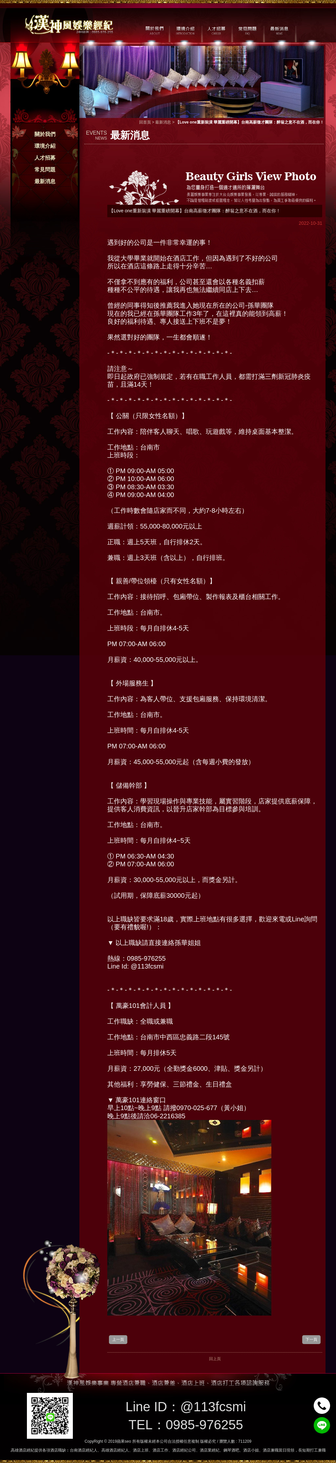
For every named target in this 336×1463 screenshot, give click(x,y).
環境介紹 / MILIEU (185, 30)
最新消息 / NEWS (278, 30)
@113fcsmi (213, 1406)
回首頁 (145, 122)
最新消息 (44, 181)
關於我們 (44, 134)
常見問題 (44, 169)
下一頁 (311, 1339)
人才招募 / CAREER (216, 30)
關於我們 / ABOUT (154, 30)
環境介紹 (44, 146)
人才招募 (44, 158)
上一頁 (118, 1339)
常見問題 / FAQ (247, 30)
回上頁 (215, 1359)
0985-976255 (204, 1424)
